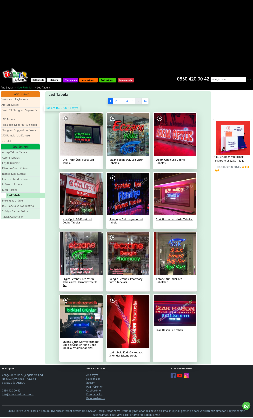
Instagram (70, 80)
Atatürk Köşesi (10, 105)
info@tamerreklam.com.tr (17, 394)
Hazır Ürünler (88, 80)
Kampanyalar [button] (126, 80)
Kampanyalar (94, 394)
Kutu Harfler (9, 190)
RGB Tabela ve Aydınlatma (18, 206)
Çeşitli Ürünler (11, 163)
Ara (249, 79)
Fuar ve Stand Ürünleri (16, 179)
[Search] (228, 79)
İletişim (54, 80)
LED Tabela (8, 119)
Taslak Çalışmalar (12, 216)
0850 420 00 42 (193, 79)
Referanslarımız (95, 398)
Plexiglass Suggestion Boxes (18, 130)
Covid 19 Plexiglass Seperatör (19, 112)
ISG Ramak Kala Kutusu (15, 135)
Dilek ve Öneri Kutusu (15, 168)
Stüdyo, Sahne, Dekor (15, 211)
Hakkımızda (38, 80)
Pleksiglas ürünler (13, 200)
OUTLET (6, 141)
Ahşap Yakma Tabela (14, 152)
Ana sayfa (92, 375)
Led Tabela (13, 195)
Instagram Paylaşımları (16, 99)
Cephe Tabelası (11, 157)
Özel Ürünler (94, 390)
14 (145, 101)
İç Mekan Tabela (12, 184)
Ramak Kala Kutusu (14, 173)
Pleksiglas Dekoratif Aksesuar (19, 125)
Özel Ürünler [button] (106, 80)
